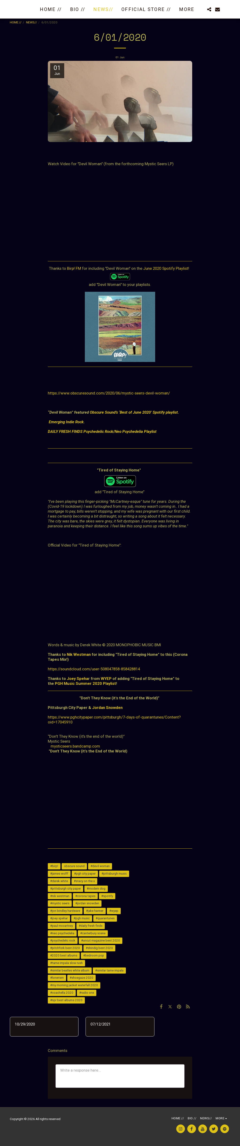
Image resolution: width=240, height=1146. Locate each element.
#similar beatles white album (69, 970)
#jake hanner (94, 910)
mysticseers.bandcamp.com (75, 746)
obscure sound (74, 866)
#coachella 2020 (61, 992)
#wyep (113, 910)
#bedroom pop (93, 955)
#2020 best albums (63, 955)
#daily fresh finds (90, 925)
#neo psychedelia (62, 933)
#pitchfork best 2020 (65, 948)
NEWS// (31, 22)
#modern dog (96, 888)
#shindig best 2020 (99, 948)
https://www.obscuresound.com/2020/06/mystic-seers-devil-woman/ (109, 393)
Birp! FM (74, 268)
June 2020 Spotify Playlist (165, 268)
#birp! (54, 866)
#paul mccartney (61, 925)
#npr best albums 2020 (66, 1000)
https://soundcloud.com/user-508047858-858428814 (94, 669)
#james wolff (59, 873)
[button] (209, 9)
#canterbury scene (92, 933)
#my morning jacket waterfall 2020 (74, 985)
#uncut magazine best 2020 (100, 940)
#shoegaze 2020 (81, 977)
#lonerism (57, 977)
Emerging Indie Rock (66, 422)
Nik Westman (79, 654)
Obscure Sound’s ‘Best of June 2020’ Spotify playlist (134, 412)
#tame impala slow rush (66, 963)
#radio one (86, 992)
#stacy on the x (84, 881)
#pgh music (82, 918)
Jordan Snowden (107, 707)
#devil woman (100, 866)
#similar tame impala (109, 970)
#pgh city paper (85, 873)
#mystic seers (59, 903)
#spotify (107, 896)
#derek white (59, 881)
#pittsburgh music (114, 873)
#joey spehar (59, 918)
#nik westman (59, 896)
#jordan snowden (87, 903)
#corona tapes (85, 896)
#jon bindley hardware (65, 910)
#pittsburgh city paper (65, 888)
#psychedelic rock (62, 940)
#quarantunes (105, 918)
